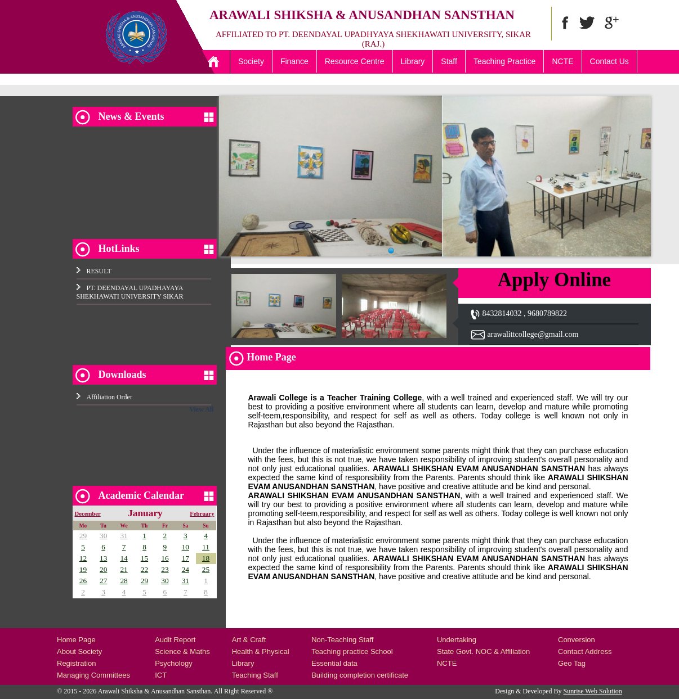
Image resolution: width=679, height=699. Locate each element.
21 (123, 569)
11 (205, 547)
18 (205, 558)
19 (83, 569)
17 (185, 558)
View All (201, 409)
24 (185, 569)
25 (205, 569)
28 (123, 580)
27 (103, 580)
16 (164, 558)
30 (103, 535)
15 (144, 558)
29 (83, 535)
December (88, 514)
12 (83, 558)
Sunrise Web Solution (593, 691)
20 (103, 569)
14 (123, 558)
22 (144, 569)
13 (103, 558)
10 (185, 547)
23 (164, 569)
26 (83, 580)
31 (123, 535)
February (202, 514)
